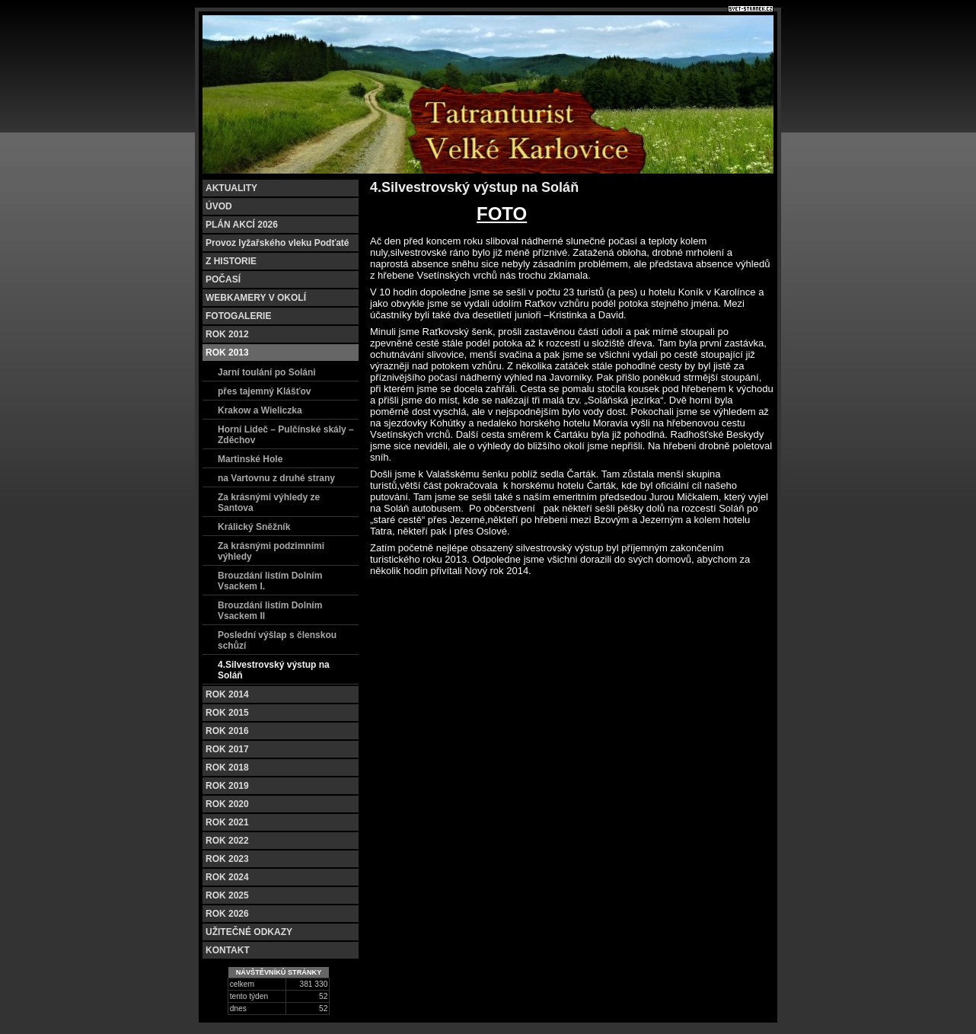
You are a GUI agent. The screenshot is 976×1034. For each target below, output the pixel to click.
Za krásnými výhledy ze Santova (269, 502)
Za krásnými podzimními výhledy (271, 551)
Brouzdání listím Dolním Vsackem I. (270, 581)
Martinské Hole (250, 459)
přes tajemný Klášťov (264, 391)
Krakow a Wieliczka (260, 410)
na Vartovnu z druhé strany (276, 478)
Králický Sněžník (254, 527)
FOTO (502, 213)
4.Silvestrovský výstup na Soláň (274, 670)
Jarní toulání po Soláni (267, 372)
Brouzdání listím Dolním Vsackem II (270, 610)
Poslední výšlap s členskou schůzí (277, 640)
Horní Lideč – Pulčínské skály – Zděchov (286, 434)
